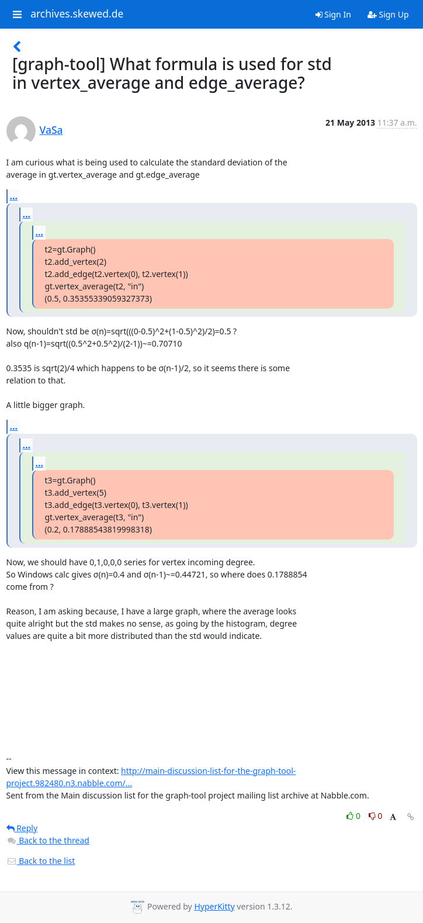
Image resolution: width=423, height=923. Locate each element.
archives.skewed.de (76, 14)
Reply (22, 828)
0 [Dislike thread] (376, 815)
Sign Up (388, 14)
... (14, 195)
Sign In (333, 14)
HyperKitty (214, 906)
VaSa (51, 130)
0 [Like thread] (354, 815)
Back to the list (40, 860)
